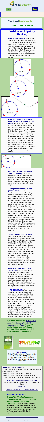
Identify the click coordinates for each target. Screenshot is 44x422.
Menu (9, 9)
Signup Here (22, 386)
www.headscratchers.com (26, 380)
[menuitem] (9, 9)
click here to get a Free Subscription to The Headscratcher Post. (21, 323)
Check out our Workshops (13, 367)
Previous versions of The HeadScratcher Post (22, 390)
